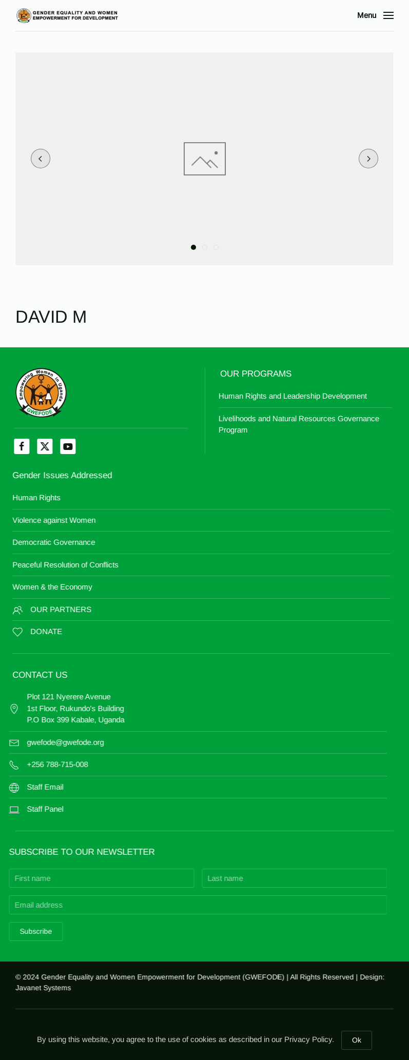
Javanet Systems (48, 988)
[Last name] (207, 878)
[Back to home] (66, 15)
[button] (375, 15)
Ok (356, 1040)
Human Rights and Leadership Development (257, 395)
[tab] (193, 247)
